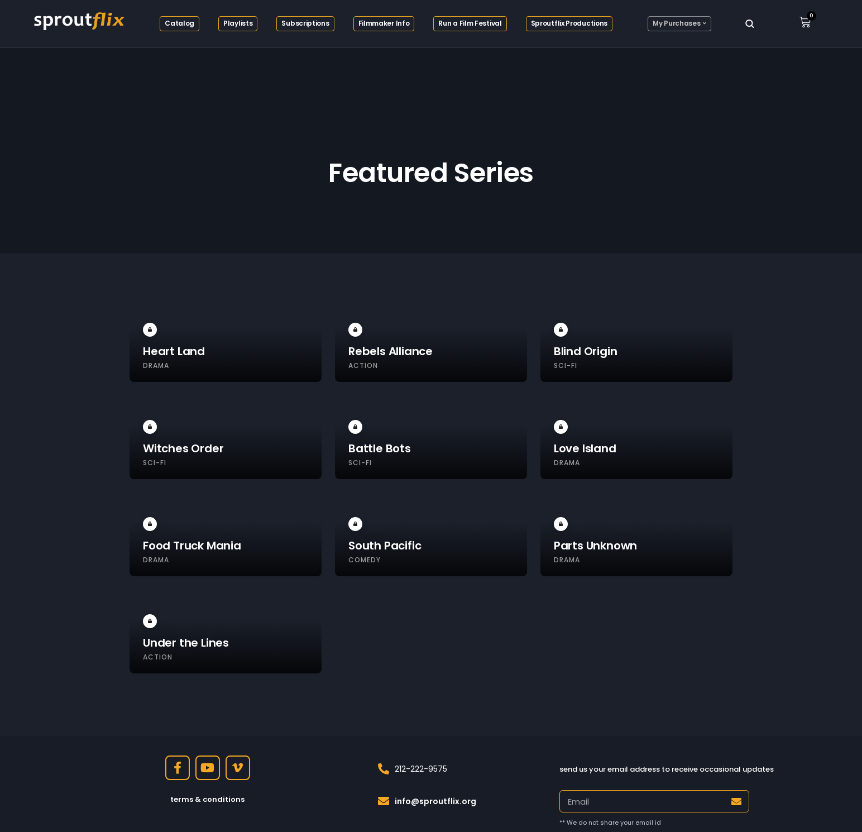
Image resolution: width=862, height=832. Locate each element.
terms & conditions (207, 799)
